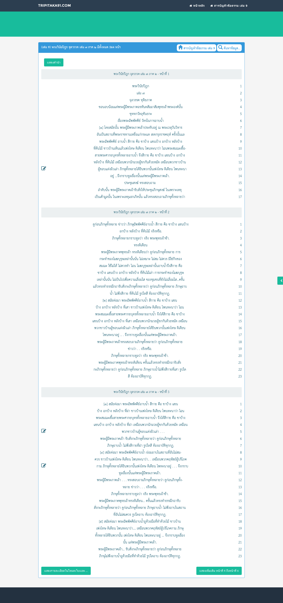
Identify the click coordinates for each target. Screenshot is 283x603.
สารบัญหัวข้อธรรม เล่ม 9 (228, 10)
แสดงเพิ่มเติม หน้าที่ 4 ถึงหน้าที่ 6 (219, 570)
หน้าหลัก (197, 10)
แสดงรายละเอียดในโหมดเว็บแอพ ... (66, 570)
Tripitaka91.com (61, 11)
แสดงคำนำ (53, 62)
